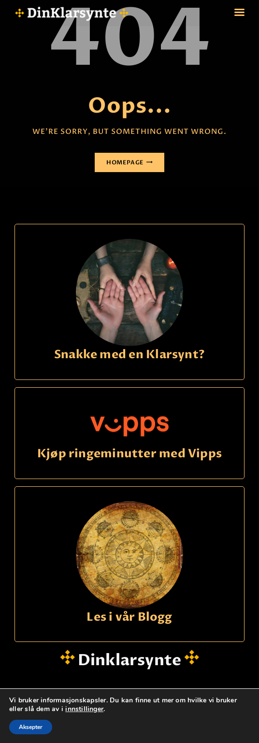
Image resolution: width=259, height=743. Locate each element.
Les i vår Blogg (129, 617)
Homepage (125, 162)
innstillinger (84, 709)
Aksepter (31, 727)
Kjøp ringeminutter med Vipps (129, 454)
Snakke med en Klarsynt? (129, 355)
